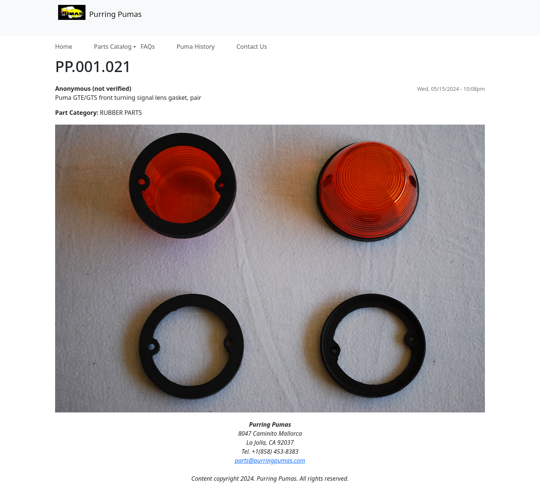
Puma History (196, 47)
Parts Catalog (115, 47)
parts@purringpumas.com (270, 460)
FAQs (148, 47)
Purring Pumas (100, 13)
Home (63, 47)
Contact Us (252, 47)
